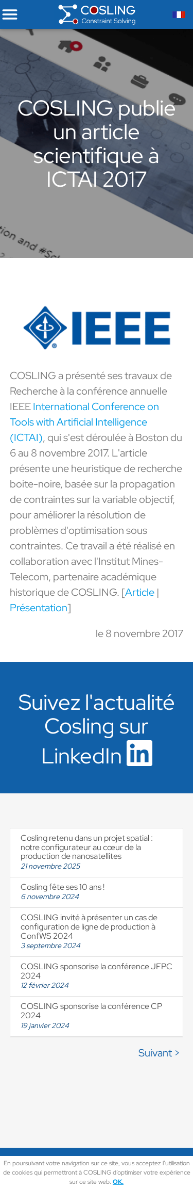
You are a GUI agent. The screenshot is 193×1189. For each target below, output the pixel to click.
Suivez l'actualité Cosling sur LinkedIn (97, 729)
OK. (118, 1182)
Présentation (38, 607)
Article (139, 592)
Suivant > (159, 1053)
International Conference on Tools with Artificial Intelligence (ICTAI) (84, 422)
